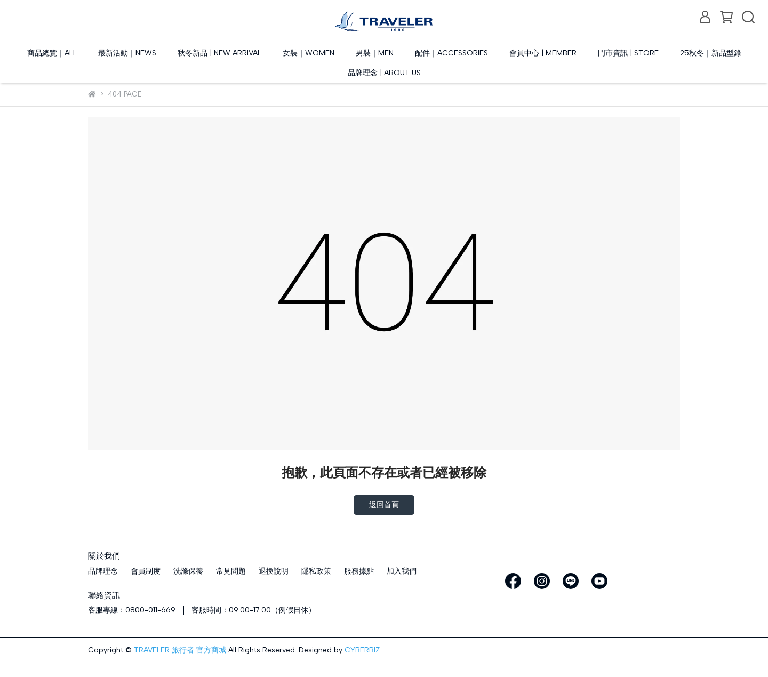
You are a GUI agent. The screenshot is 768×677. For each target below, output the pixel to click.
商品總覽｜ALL (52, 53)
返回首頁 (384, 504)
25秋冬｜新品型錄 (710, 53)
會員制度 (146, 571)
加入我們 (402, 571)
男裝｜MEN (375, 53)
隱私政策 (316, 571)
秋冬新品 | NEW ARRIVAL (219, 53)
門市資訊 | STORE (628, 53)
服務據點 (359, 571)
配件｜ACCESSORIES (451, 53)
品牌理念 (103, 571)
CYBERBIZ (362, 650)
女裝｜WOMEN (308, 53)
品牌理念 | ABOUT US (384, 72)
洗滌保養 (188, 571)
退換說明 (274, 571)
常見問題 (231, 571)
